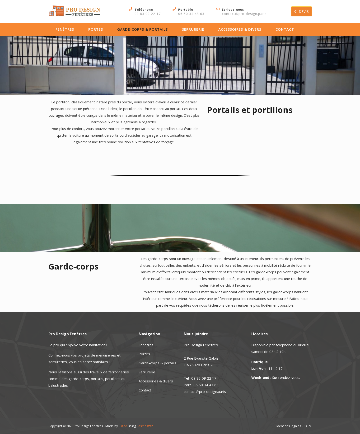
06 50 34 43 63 (191, 13)
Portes (95, 29)
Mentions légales (288, 426)
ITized (123, 426)
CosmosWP (144, 426)
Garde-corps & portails (142, 29)
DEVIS (301, 11)
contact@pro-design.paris (244, 13)
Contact (285, 29)
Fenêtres (65, 29)
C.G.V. (308, 426)
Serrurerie (193, 29)
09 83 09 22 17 (148, 13)
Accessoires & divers (239, 29)
